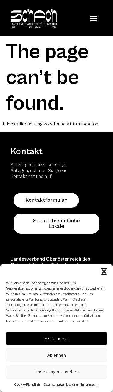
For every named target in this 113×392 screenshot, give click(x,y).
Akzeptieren (57, 338)
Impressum (90, 385)
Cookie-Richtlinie (27, 385)
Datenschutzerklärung (60, 385)
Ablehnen (56, 355)
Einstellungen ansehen (56, 371)
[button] (104, 271)
